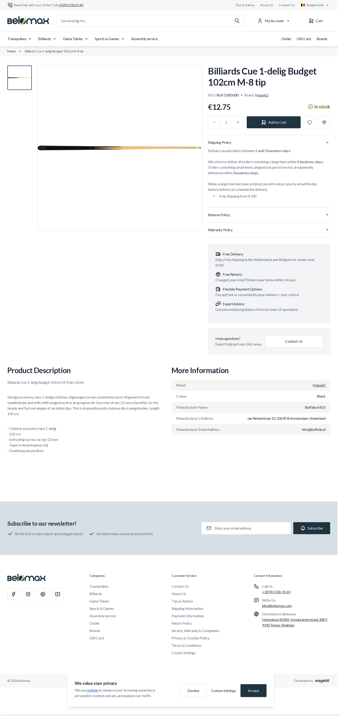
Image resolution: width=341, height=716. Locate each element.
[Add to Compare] (324, 122)
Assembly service (144, 38)
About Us (266, 5)
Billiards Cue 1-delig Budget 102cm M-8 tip (54, 51)
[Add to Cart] (274, 122)
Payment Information (188, 616)
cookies (92, 690)
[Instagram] (28, 594)
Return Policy (182, 623)
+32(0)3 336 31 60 (276, 592)
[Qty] (226, 122)
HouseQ (261, 95)
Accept (253, 690)
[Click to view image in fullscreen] (119, 148)
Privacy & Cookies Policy (190, 638)
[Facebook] (13, 594)
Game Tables (76, 39)
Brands (322, 38)
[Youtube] (58, 594)
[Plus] (238, 122)
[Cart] (315, 21)
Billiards (47, 39)
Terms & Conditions (186, 645)
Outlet (286, 38)
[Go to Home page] (28, 21)
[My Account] (274, 21)
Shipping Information (187, 608)
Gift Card (304, 38)
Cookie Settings (184, 652)
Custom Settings (223, 690)
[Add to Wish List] (309, 122)
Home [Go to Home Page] (11, 51)
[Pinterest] (43, 594)
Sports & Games (110, 39)
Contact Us (287, 5)
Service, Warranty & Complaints (195, 630)
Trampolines (20, 39)
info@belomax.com (277, 605)
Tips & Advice (244, 5)
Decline (193, 690)
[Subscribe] (311, 528)
